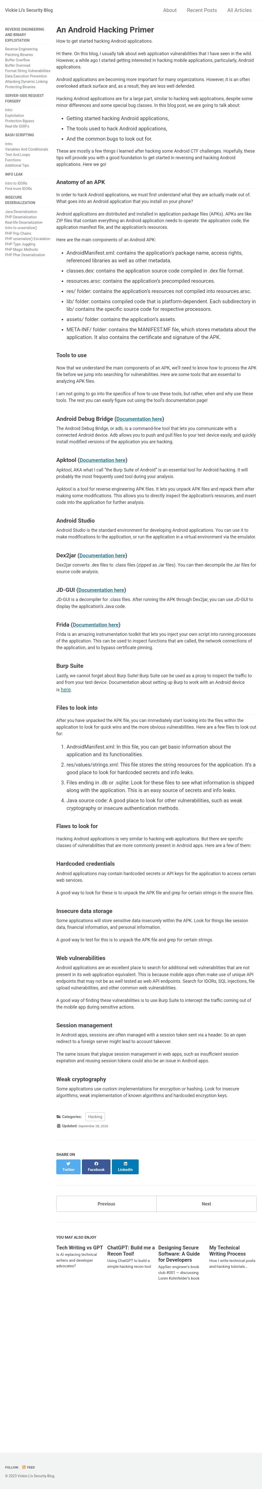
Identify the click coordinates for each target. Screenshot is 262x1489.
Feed (31, 1467)
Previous (106, 1343)
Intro (9, 112)
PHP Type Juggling (20, 249)
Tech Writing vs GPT (79, 1388)
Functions (13, 163)
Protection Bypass (19, 122)
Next (206, 1343)
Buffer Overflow (17, 61)
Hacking (95, 1260)
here (119, 767)
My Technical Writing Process (227, 1391)
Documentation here (142, 469)
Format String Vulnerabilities (27, 72)
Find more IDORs (18, 192)
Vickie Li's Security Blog (32, 10)
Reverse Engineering (21, 50)
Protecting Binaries (20, 88)
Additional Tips (17, 168)
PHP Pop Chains (18, 238)
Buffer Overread (17, 66)
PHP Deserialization (21, 222)
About (170, 10)
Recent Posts (202, 10)
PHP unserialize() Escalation (27, 243)
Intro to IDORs (16, 187)
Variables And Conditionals (26, 152)
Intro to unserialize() (21, 233)
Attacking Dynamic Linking (26, 82)
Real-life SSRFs (17, 128)
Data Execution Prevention (26, 77)
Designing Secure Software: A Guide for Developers (179, 1394)
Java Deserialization (21, 217)
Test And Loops (17, 157)
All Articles (239, 10)
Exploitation (14, 117)
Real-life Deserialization (23, 227)
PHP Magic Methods (21, 254)
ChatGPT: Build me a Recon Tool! (131, 1391)
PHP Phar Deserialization (25, 259)
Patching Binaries (19, 55)
